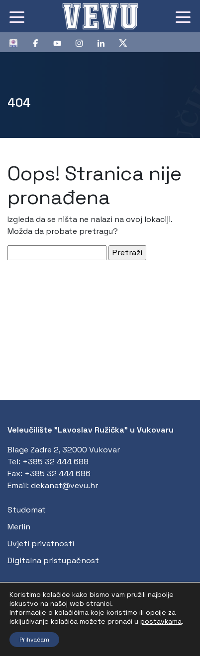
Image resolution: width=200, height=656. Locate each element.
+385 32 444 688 (55, 461)
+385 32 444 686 (57, 473)
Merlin (18, 526)
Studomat (26, 510)
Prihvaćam (34, 640)
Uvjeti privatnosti (40, 543)
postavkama (161, 621)
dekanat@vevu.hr (64, 485)
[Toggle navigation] (16, 16)
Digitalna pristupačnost (53, 560)
